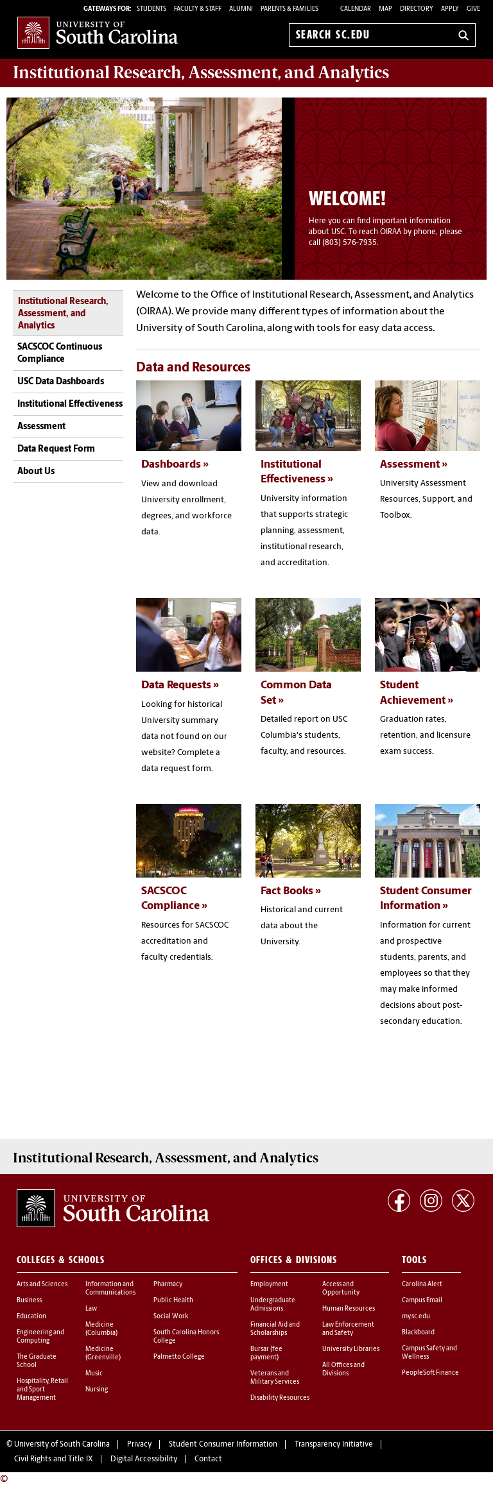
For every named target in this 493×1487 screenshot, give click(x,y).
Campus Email (422, 1300)
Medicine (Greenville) (103, 1353)
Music (94, 1373)
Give (473, 9)
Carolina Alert (422, 1284)
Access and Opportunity (340, 1288)
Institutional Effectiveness (70, 404)
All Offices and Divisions (343, 1369)
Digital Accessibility (143, 1459)
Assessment (41, 427)
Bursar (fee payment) (266, 1353)
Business (29, 1300)
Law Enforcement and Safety (348, 1329)
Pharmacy (167, 1284)
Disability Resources (279, 1398)
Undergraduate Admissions (272, 1305)
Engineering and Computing (40, 1337)
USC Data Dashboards (60, 382)
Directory (416, 9)
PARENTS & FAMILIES (289, 9)
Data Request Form (56, 449)
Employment (269, 1284)
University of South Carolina (62, 1445)
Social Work (170, 1316)
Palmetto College (179, 1357)
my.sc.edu (416, 1316)
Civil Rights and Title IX (53, 1459)
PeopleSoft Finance (430, 1373)
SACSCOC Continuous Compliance (59, 354)
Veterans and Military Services (274, 1378)
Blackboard (418, 1332)
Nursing (96, 1389)
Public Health (173, 1300)
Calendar (355, 9)
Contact (208, 1459)
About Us (36, 472)
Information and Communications (110, 1288)
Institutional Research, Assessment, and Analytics (63, 314)
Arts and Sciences (42, 1284)
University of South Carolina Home (97, 32)
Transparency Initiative (334, 1445)
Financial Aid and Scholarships (275, 1329)
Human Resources (348, 1309)
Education (31, 1316)
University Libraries (350, 1349)
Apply (450, 9)
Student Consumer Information (223, 1445)
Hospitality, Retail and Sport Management (42, 1390)
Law (91, 1309)
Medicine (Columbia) (101, 1329)
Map (385, 9)
